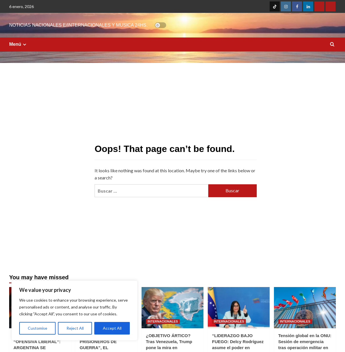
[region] (74, 310)
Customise (37, 328)
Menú (18, 44)
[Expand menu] (24, 44)
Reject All (75, 328)
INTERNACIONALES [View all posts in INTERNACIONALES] (163, 321)
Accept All (112, 328)
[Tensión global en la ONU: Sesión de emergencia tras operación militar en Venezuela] (305, 307)
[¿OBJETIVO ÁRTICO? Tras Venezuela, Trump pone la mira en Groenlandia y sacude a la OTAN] (172, 307)
